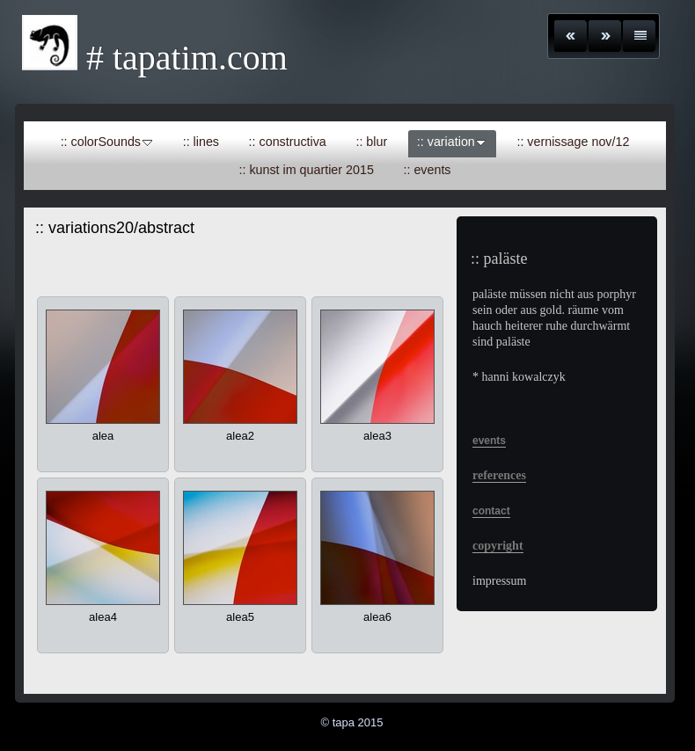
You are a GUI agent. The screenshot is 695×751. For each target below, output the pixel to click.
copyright (497, 545)
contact (491, 511)
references (499, 475)
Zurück (570, 36)
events (489, 440)
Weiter (605, 36)
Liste (639, 36)
